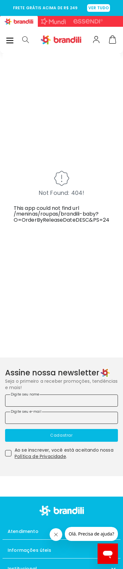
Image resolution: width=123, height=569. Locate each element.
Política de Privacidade (40, 456)
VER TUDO (98, 8)
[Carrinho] (112, 40)
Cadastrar (61, 435)
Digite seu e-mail (26, 411)
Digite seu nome (25, 394)
